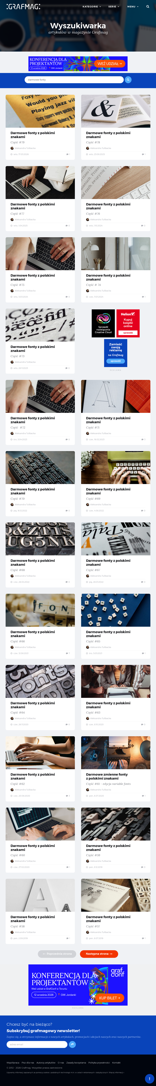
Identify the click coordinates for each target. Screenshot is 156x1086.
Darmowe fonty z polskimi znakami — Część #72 (40, 414)
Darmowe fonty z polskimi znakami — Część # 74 (115, 270)
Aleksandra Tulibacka (23, 148)
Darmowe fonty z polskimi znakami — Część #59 (115, 844)
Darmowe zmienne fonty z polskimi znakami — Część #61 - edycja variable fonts (115, 773)
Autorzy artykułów (46, 1068)
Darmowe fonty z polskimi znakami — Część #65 (115, 629)
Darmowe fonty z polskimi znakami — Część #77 (40, 199)
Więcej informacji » (116, 1078)
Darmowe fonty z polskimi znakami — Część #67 (115, 557)
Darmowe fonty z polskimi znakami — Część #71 (115, 414)
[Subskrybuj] (72, 1050)
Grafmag (26, 1073)
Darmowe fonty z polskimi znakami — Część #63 (115, 701)
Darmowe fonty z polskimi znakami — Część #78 (115, 127)
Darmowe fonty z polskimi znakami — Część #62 (40, 773)
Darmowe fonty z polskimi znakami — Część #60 (40, 844)
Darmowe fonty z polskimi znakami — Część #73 (40, 342)
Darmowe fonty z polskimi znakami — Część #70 (40, 486)
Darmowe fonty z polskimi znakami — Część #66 (40, 629)
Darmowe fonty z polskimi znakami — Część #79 (40, 127)
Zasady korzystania (76, 1068)
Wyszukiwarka (78, 25)
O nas (61, 1068)
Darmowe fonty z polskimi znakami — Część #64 (40, 701)
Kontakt (116, 1068)
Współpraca (13, 1068)
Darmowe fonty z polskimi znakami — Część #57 (115, 916)
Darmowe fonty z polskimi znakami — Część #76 (115, 199)
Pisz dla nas (28, 1068)
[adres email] (37, 1050)
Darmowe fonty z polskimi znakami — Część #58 (40, 916)
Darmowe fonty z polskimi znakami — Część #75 (40, 270)
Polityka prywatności (99, 1068)
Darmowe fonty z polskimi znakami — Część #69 (115, 486)
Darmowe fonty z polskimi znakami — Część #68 (40, 557)
